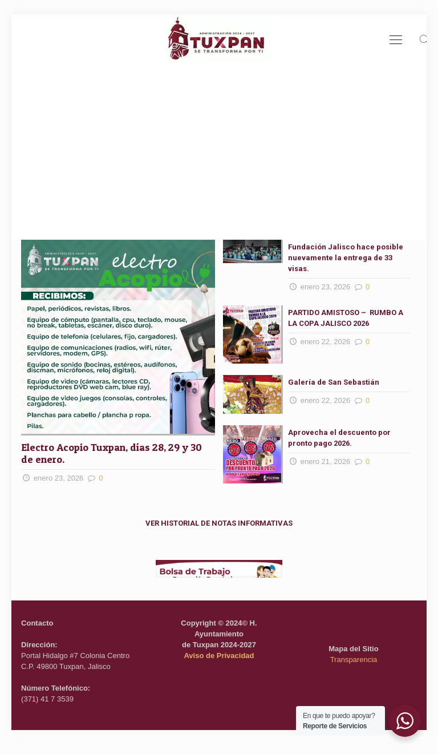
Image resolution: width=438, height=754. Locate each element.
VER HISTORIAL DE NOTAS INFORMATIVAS (219, 523)
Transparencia (354, 659)
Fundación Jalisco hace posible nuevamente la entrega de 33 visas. (345, 258)
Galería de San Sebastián (333, 382)
